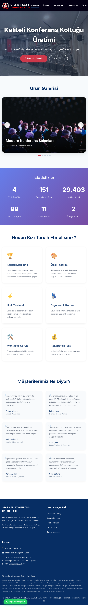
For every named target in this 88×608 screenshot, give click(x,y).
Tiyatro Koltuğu (53, 523)
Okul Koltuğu (52, 527)
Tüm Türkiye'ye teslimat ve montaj (53, 591)
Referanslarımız (53, 532)
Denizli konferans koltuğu (75, 588)
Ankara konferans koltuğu (30, 580)
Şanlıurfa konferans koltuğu (11, 591)
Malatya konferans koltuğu (37, 588)
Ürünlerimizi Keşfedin (34, 59)
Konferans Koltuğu (54, 513)
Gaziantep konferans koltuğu (61, 583)
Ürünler (46, 5)
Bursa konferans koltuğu (66, 580)
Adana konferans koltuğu (24, 583)
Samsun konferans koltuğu (18, 588)
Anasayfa (35, 5)
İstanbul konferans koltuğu (11, 580)
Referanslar (58, 5)
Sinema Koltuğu (53, 518)
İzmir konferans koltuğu (48, 580)
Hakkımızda (73, 5)
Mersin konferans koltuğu (17, 586)
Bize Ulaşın (58, 59)
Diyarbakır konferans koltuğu (37, 586)
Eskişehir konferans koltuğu (57, 586)
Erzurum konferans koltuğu (31, 591)
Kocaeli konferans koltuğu (56, 588)
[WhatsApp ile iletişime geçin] (15, 601)
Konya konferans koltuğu (42, 583)
